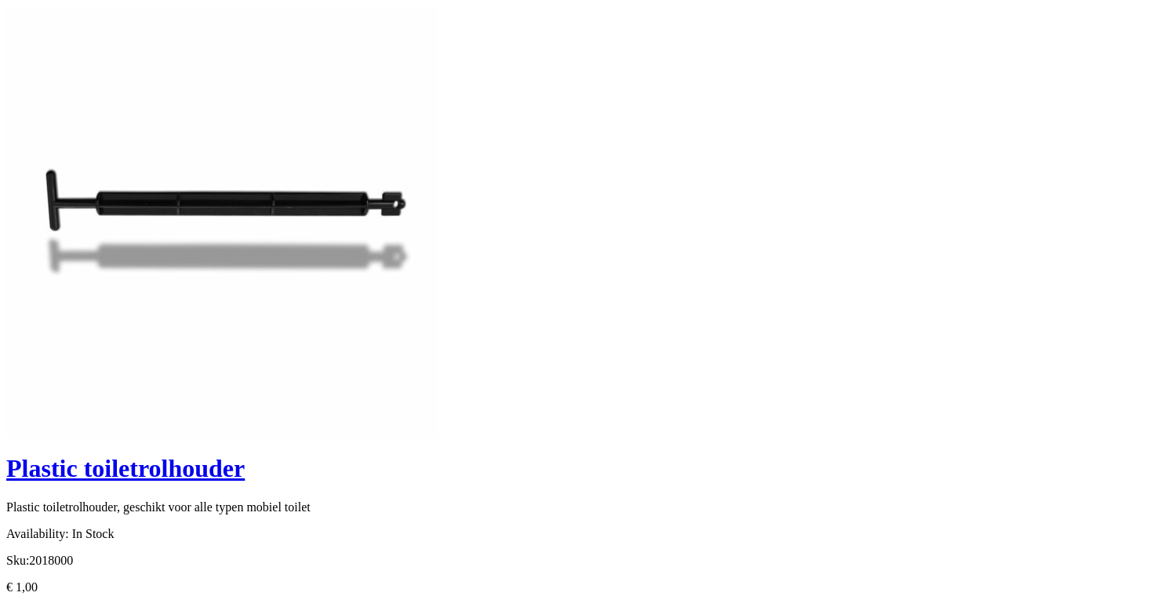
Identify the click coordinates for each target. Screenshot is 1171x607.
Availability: (37, 533)
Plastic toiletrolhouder (125, 468)
